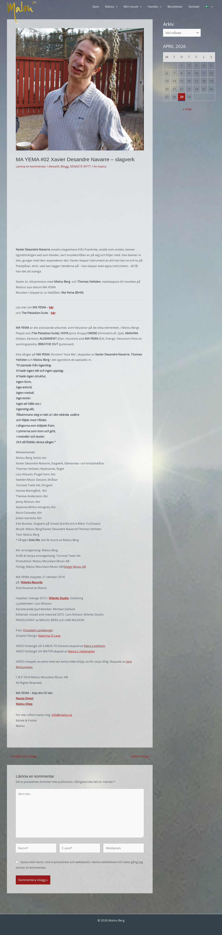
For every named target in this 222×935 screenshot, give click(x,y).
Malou (112, 6)
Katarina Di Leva (49, 636)
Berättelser (175, 7)
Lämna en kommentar (31, 166)
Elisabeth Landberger (38, 630)
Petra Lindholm (94, 646)
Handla (155, 6)
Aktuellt (54, 166)
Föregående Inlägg (22, 756)
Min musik (133, 6)
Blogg (65, 166)
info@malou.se (62, 715)
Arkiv (168, 24)
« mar (187, 108)
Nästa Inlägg (141, 756)
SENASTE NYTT (80, 166)
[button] (116, 6)
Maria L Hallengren (81, 651)
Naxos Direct (24, 698)
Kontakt (194, 7)
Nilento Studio (59, 598)
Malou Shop (24, 704)
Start (96, 7)
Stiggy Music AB (75, 567)
